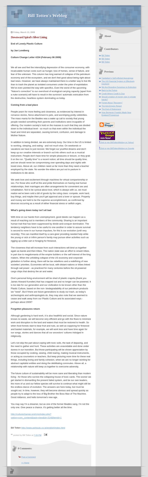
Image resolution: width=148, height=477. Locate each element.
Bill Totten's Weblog (47, 15)
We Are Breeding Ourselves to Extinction (119, 87)
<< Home (25, 463)
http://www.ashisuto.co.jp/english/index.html (43, 427)
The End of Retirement (111, 109)
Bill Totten (106, 55)
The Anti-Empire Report (112, 106)
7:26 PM (37, 435)
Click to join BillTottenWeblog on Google (116, 148)
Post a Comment (28, 457)
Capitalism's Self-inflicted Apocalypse (117, 78)
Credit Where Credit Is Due (113, 94)
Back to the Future (109, 90)
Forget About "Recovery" (112, 103)
